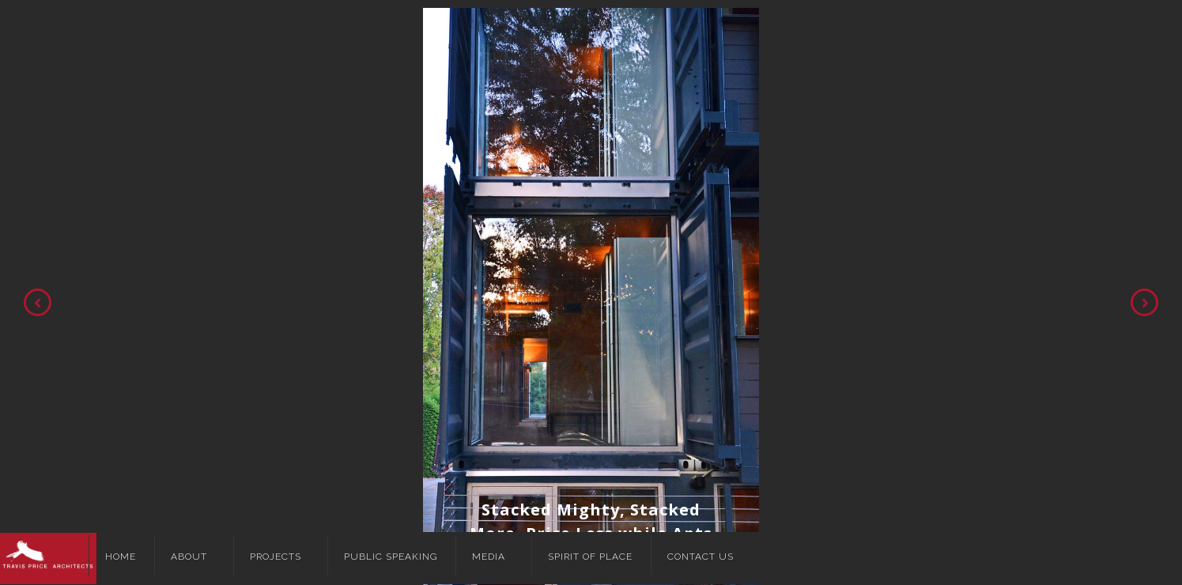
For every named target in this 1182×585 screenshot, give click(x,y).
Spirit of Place (590, 556)
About (189, 556)
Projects (275, 556)
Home (120, 556)
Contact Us (700, 556)
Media (488, 556)
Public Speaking (390, 556)
